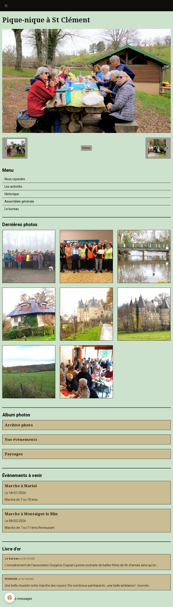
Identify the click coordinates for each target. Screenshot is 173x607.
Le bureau (12, 209)
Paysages (14, 454)
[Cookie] (10, 598)
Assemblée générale (19, 201)
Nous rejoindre (15, 179)
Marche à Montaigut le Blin (31, 514)
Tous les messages (18, 598)
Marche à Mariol (21, 486)
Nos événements (21, 439)
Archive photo (19, 425)
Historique (12, 194)
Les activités (13, 186)
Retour (86, 148)
